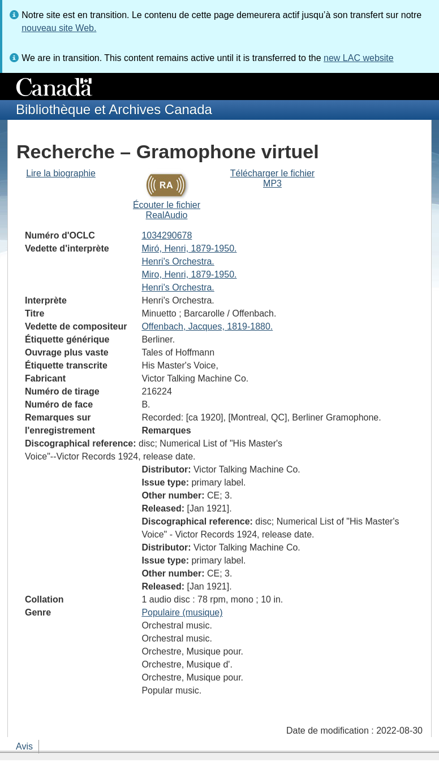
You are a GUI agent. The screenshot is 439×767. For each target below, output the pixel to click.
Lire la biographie (61, 173)
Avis (24, 746)
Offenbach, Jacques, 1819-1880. (207, 326)
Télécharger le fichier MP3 (272, 178)
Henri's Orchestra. (177, 261)
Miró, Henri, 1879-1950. (188, 248)
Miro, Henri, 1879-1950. (188, 274)
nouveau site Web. (58, 28)
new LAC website (359, 58)
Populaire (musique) (181, 612)
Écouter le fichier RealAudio (166, 210)
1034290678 (166, 235)
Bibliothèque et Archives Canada (114, 109)
